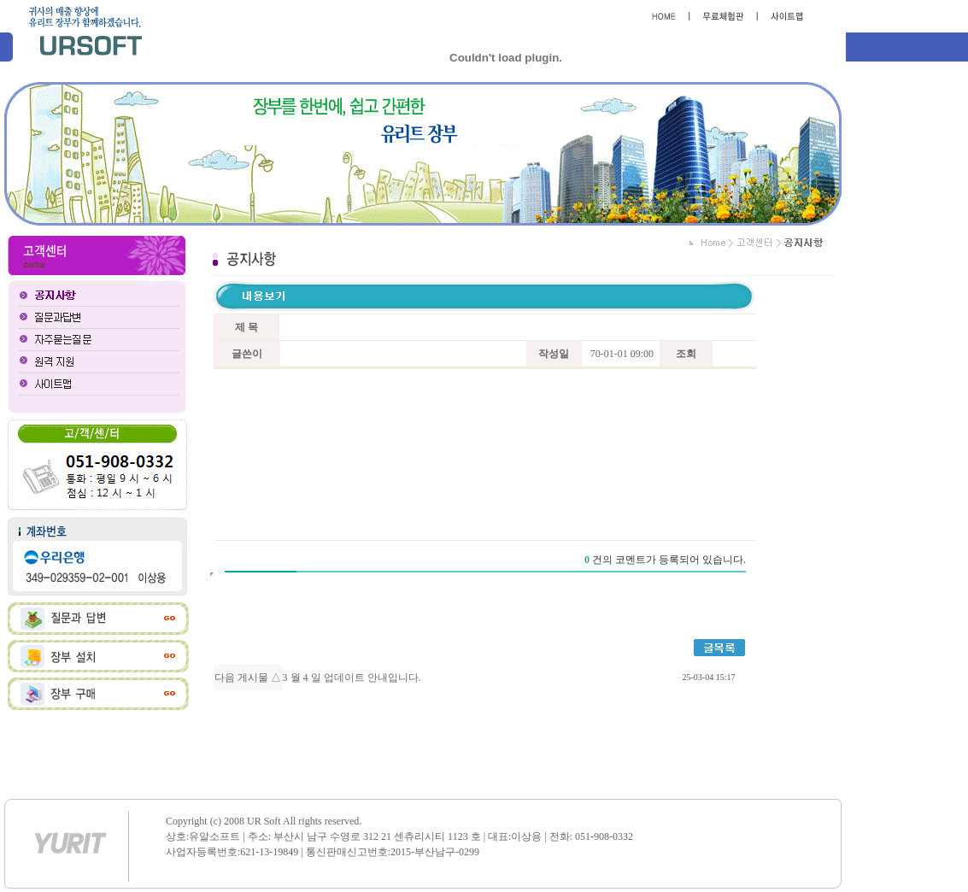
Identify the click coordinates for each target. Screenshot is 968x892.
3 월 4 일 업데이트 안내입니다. (352, 678)
